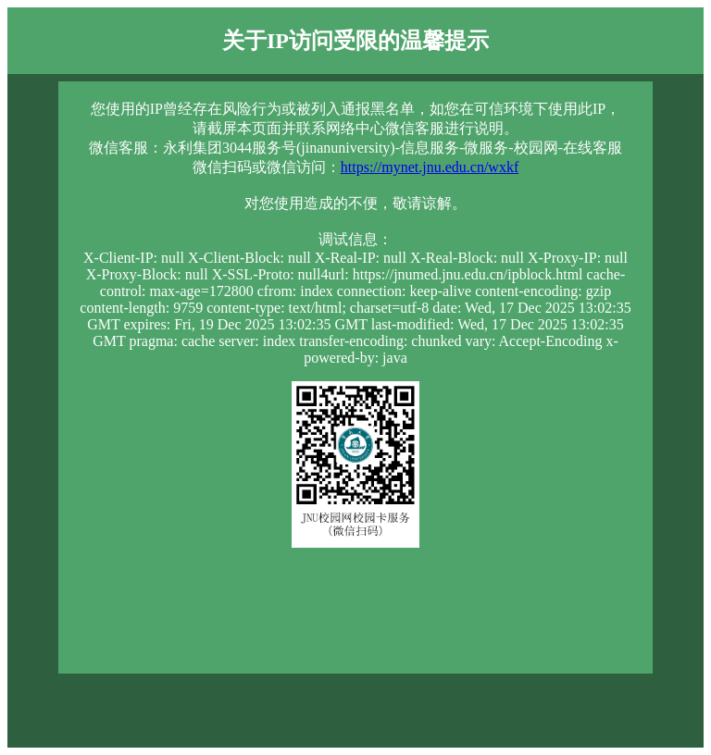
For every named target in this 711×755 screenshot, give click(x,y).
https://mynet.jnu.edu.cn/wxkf (429, 167)
